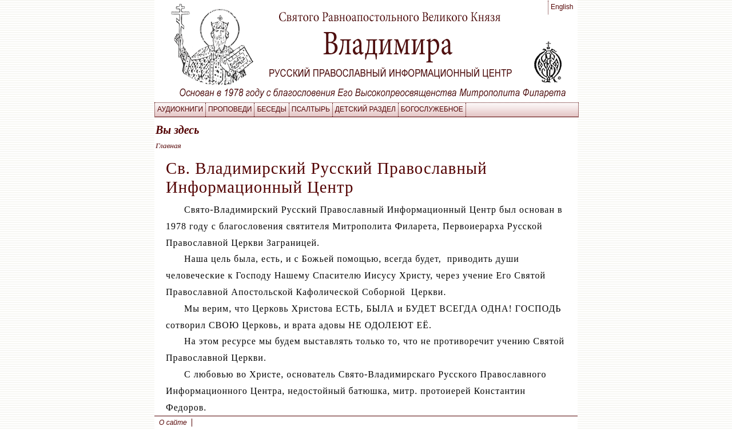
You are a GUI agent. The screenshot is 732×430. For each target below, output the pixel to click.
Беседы (271, 109)
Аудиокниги (180, 109)
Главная (168, 145)
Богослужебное (432, 109)
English (562, 7)
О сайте (173, 423)
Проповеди (230, 109)
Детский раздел (365, 109)
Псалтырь (311, 109)
